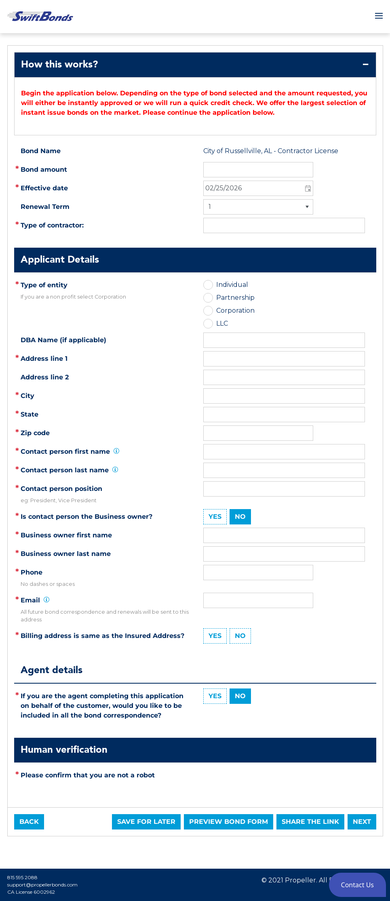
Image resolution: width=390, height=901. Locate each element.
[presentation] (264, 783)
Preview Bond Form (228, 821)
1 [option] (210, 207)
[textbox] (284, 359)
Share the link (310, 821)
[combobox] (258, 188)
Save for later (146, 821)
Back (29, 821)
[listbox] (258, 207)
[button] (307, 188)
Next (362, 821)
